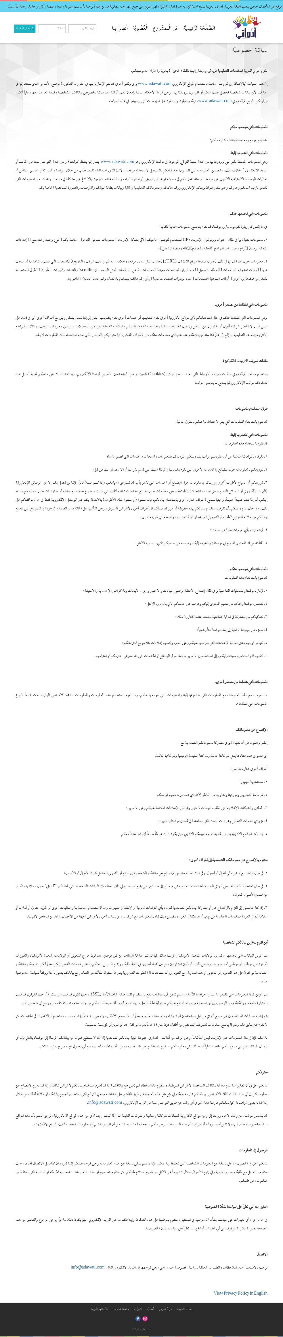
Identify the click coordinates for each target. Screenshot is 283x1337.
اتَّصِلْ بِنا (120, 28)
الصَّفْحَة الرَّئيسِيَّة (199, 28)
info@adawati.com (88, 1267)
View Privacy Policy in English (240, 1294)
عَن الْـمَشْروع (166, 28)
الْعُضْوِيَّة (140, 28)
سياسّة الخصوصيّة (121, 1309)
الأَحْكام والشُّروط (99, 1309)
